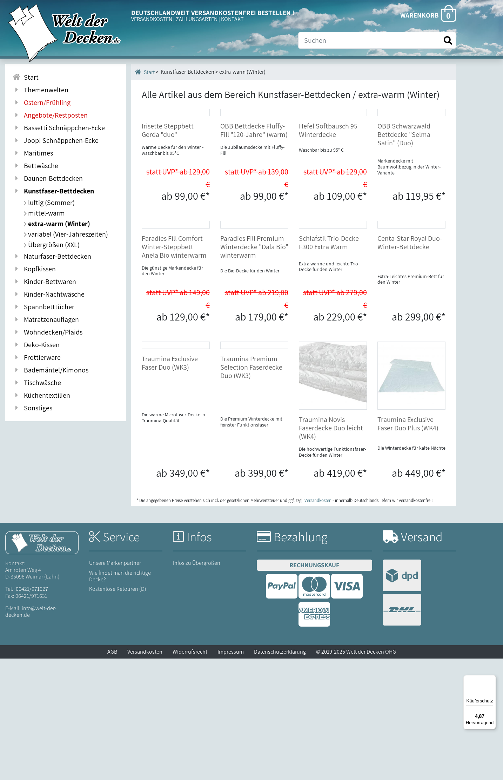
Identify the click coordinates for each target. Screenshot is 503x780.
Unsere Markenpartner (115, 684)
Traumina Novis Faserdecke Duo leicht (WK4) (331, 549)
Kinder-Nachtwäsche (48, 294)
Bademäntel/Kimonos (50, 370)
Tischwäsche (36, 382)
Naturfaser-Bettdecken (51, 256)
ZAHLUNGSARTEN (196, 19)
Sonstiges (32, 407)
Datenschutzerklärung (280, 773)
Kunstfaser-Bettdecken (53, 191)
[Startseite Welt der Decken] (42, 663)
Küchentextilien (41, 395)
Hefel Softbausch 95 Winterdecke (328, 191)
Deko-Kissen (36, 344)
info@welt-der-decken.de (30, 733)
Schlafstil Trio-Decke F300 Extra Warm (329, 363)
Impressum (230, 773)
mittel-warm (44, 213)
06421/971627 (32, 710)
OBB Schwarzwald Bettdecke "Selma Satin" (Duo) (403, 195)
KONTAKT (232, 19)
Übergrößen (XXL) (52, 244)
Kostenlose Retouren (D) (117, 710)
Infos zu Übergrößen (196, 684)
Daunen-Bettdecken (47, 178)
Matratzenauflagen (45, 319)
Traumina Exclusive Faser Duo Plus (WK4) (407, 545)
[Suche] (377, 40)
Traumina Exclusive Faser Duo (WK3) (170, 545)
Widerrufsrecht (190, 773)
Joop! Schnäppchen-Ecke (55, 140)
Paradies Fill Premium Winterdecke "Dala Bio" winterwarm (254, 368)
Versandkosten (144, 773)
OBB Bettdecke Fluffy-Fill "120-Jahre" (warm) (254, 191)
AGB (112, 773)
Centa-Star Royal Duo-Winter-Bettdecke (409, 363)
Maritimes (32, 153)
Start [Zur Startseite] (25, 77)
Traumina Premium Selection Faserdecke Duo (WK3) (251, 549)
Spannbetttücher (43, 306)
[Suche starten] (448, 40)
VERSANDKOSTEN (151, 19)
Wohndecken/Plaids (47, 332)
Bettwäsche (35, 165)
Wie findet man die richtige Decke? (120, 697)
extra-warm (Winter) (57, 223)
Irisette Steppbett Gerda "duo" (168, 191)
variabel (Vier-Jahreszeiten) (66, 234)
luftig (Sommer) (49, 202)
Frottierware (36, 357)
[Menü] (492, 679)
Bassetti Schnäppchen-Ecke (58, 127)
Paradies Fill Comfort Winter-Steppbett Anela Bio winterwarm (174, 368)
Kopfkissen (34, 268)
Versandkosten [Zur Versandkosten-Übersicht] (317, 621)
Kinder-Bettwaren (44, 281)
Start (145, 72)
